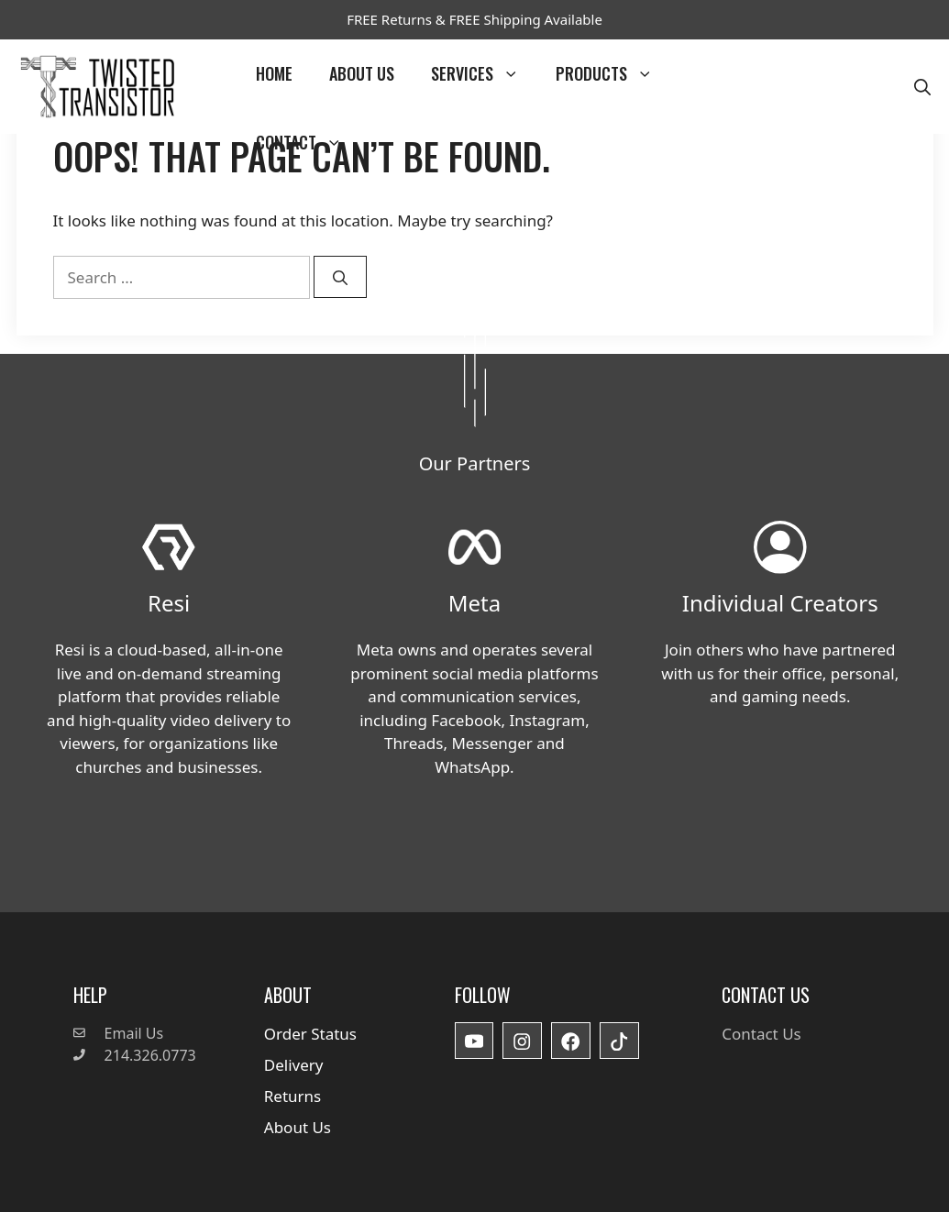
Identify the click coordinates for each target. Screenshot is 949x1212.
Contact (308, 142)
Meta (474, 603)
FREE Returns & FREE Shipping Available (474, 19)
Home (274, 73)
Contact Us (761, 1033)
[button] (922, 86)
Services (484, 73)
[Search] (340, 277)
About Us (361, 73)
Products (613, 73)
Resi (169, 603)
